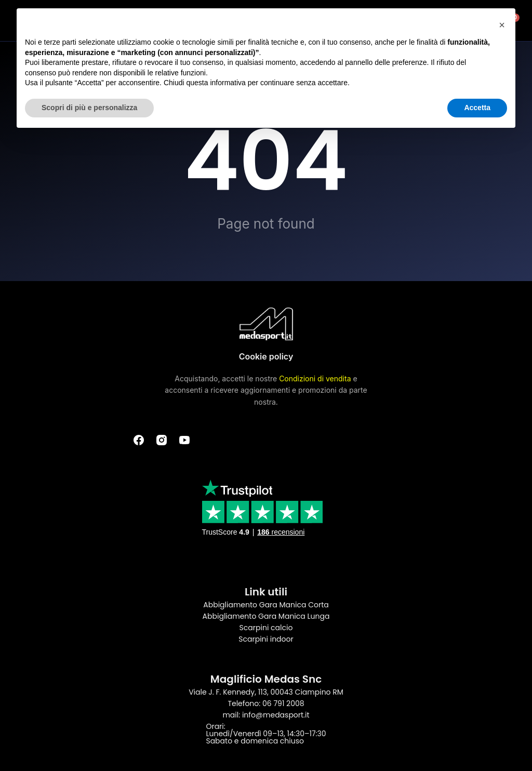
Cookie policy (266, 356)
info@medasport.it (276, 715)
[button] (502, 25)
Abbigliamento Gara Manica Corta (265, 605)
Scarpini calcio (266, 627)
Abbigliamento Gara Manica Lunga (266, 616)
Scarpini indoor (265, 639)
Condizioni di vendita (315, 378)
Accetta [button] (477, 107)
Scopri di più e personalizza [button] (89, 107)
